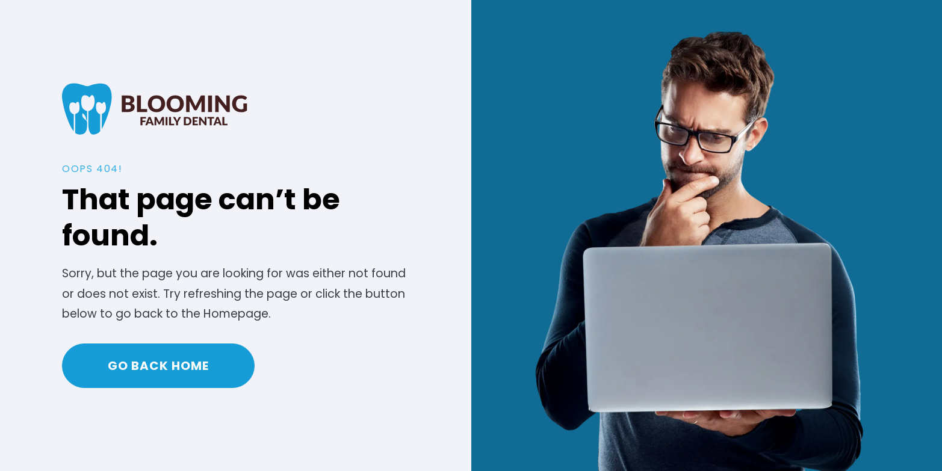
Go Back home (158, 365)
